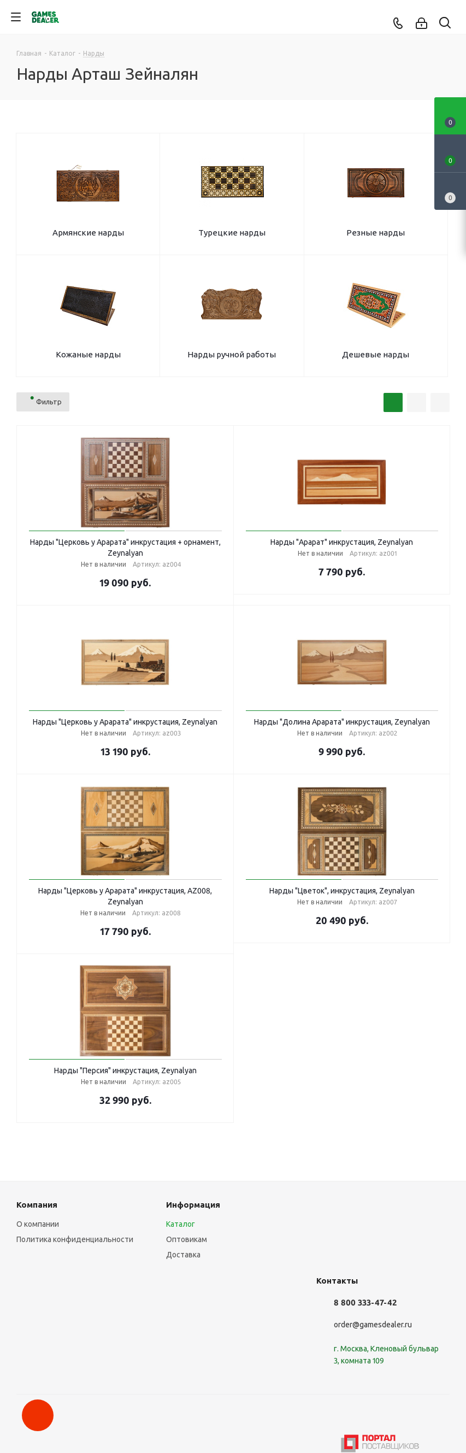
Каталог (180, 1224)
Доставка (183, 1254)
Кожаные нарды (88, 354)
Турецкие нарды (232, 232)
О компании (37, 1224)
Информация (193, 1204)
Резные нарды (375, 232)
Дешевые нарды (375, 354)
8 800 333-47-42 (365, 1302)
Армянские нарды (88, 232)
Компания (36, 1204)
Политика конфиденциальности (74, 1239)
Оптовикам (186, 1239)
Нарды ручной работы (231, 354)
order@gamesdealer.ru (373, 1324)
